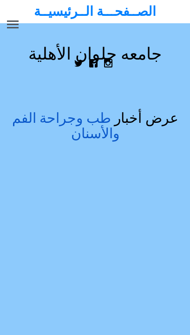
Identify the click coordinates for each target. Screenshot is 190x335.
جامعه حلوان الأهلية (95, 54)
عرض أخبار (95, 125)
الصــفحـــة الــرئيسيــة (95, 11)
